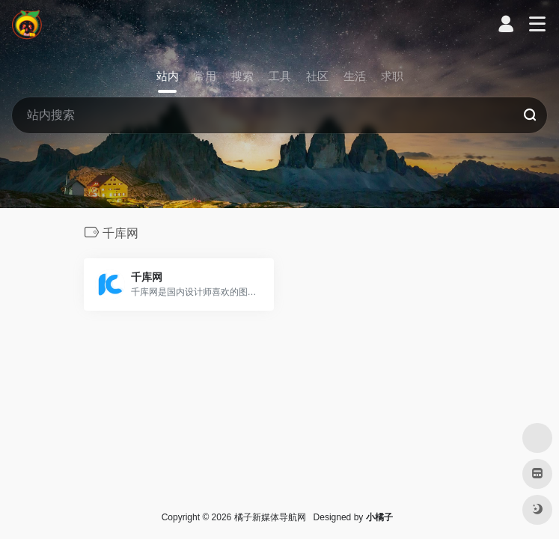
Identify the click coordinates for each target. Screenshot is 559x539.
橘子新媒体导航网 (270, 517)
